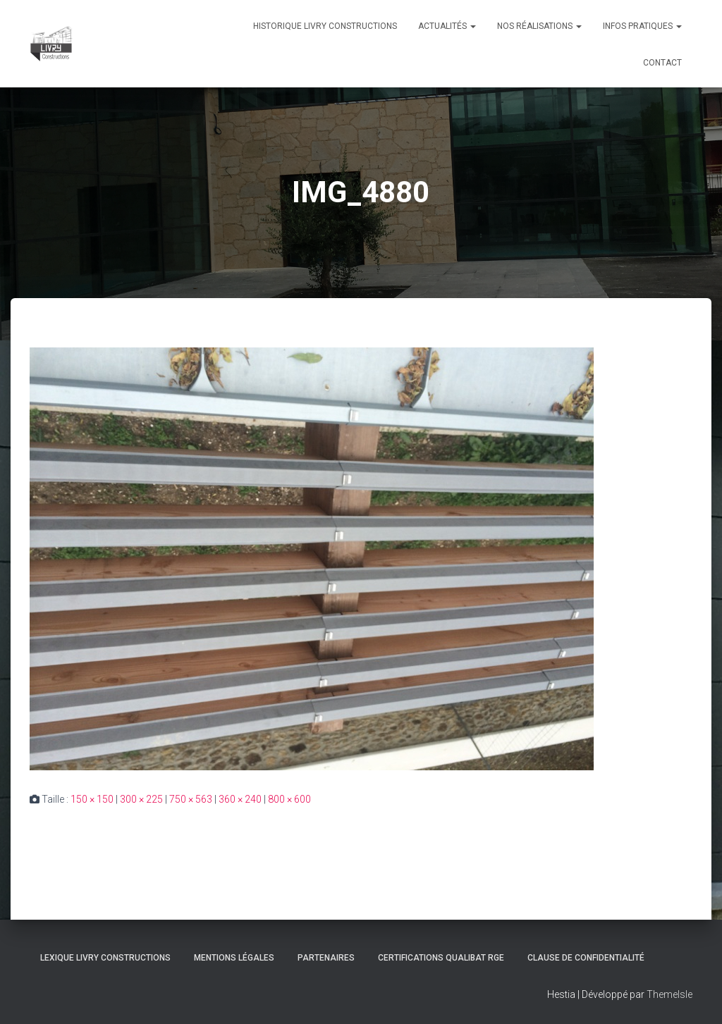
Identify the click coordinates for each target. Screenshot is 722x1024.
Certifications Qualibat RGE (441, 958)
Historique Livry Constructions (325, 26)
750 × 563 (190, 799)
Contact (662, 63)
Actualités (447, 26)
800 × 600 (289, 799)
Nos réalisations (539, 26)
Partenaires (326, 958)
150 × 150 (92, 799)
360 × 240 (240, 799)
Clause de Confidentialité (585, 958)
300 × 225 (141, 799)
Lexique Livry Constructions (105, 958)
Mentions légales (234, 958)
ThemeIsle (669, 994)
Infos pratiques (642, 26)
